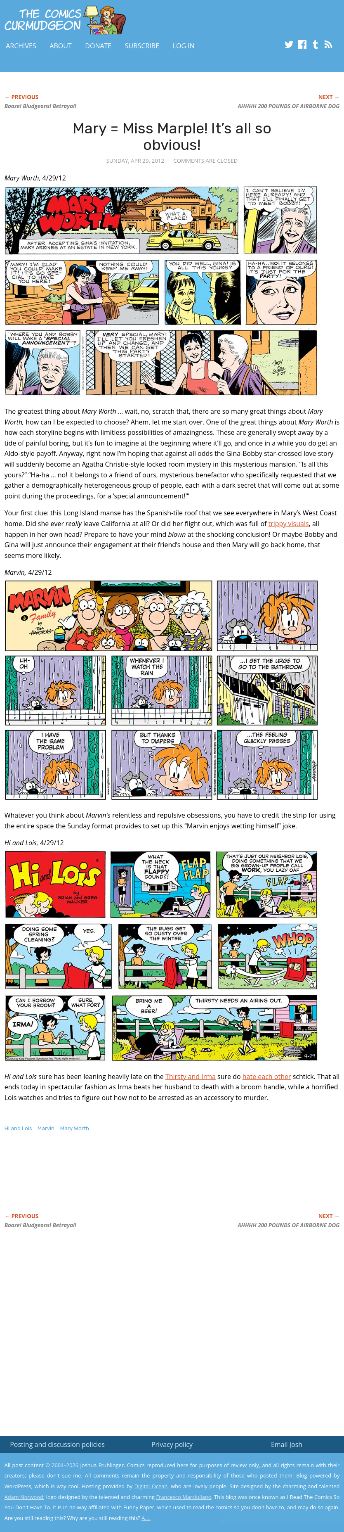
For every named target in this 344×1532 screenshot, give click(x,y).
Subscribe (142, 45)
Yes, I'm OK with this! (274, 1501)
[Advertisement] (155, 1181)
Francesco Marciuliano (184, 1497)
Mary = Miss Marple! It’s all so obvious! (172, 136)
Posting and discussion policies (57, 1444)
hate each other (267, 1076)
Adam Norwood (24, 1497)
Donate (98, 45)
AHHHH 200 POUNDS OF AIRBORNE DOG (288, 106)
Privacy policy (172, 1444)
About (60, 45)
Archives (21, 45)
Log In (184, 45)
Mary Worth (74, 1128)
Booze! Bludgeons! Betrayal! (40, 106)
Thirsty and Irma (190, 1076)
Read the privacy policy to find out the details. (270, 1480)
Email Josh (286, 1444)
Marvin (46, 1128)
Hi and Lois (18, 1128)
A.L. (146, 1518)
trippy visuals (289, 523)
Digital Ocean (151, 1486)
